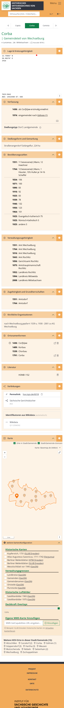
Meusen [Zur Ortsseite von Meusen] (43, 646)
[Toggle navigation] (55, 3)
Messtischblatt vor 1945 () (22, 566)
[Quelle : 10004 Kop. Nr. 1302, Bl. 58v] (57, 343)
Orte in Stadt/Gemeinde (27, 443)
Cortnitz (46, 25)
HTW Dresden (36, 560)
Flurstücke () (16, 588)
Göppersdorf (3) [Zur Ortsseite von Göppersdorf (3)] (13, 646)
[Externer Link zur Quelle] (55, 343)
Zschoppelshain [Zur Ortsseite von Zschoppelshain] (30, 652)
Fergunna (49, 556)
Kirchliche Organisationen (18, 314)
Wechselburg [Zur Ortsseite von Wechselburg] (12, 652)
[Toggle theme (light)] (58, 14)
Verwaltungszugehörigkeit (18, 238)
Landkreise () (16, 575)
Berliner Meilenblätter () (25, 560)
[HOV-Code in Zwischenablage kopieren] (32, 43)
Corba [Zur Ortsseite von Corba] (39, 643)
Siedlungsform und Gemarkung (21, 138)
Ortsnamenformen (15, 335)
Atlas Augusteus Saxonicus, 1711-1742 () (30, 556)
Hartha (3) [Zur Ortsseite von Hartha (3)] (30, 646)
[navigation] (32, 25)
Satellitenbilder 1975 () (21, 599)
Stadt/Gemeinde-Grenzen (51, 443)
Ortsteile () (15, 584)
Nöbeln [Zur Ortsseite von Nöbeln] (27, 649)
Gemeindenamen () (19, 581)
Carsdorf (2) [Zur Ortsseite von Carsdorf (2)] (26, 643)
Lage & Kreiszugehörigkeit (17, 51)
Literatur (10, 367)
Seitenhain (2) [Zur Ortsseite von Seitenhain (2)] (41, 649)
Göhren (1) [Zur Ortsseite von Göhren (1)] (51, 643)
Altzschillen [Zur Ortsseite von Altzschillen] (11, 643)
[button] (58, 343)
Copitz (18, 25)
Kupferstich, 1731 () (23, 553)
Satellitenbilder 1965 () (21, 596)
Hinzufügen (51, 623)
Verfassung (11, 101)
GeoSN (34, 566)
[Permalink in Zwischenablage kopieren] (42, 394)
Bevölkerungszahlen (15, 154)
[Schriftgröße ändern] (51, 14)
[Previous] (8, 25)
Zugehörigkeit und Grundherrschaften (24, 291)
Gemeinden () (17, 578)
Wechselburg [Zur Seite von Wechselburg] (35, 38)
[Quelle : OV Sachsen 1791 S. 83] (57, 355)
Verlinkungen (11, 386)
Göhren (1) (42, 115)
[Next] (55, 25)
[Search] (24, 14)
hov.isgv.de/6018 (31, 394)
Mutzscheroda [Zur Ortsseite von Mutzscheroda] (13, 649)
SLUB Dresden (32, 553)
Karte (8, 438)
